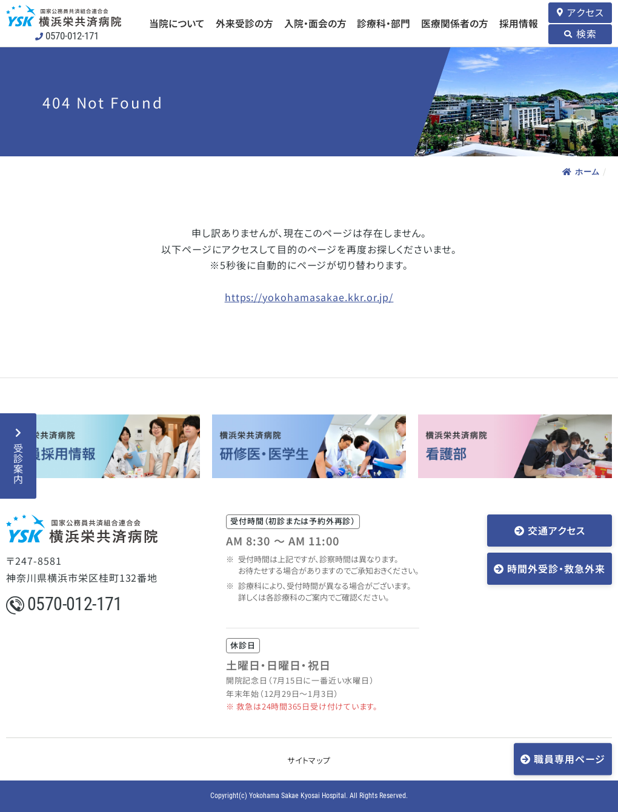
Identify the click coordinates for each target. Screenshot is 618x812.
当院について (177, 23)
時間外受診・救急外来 (556, 568)
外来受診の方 (244, 23)
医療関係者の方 (454, 23)
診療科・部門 (383, 23)
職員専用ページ (569, 758)
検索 (586, 34)
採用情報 (518, 23)
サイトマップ (309, 760)
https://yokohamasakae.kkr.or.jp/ (309, 297)
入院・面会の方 (315, 23)
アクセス (585, 12)
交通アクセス (556, 530)
